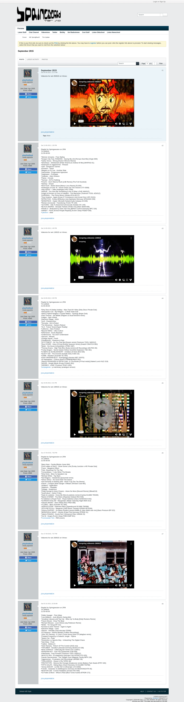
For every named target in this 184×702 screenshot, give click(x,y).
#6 (162, 453)
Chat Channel (34, 32)
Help (142, 691)
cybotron (45, 212)
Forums (21, 28)
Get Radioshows (74, 32)
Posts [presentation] (21, 59)
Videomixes (45, 32)
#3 (162, 228)
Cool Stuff (85, 32)
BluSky (62, 32)
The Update (45, 37)
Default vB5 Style (26, 691)
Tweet (28, 97)
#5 (162, 383)
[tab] (21, 59)
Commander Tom (48, 518)
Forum (24, 37)
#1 (162, 70)
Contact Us (151, 691)
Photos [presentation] (45, 59)
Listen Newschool (113, 32)
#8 (162, 604)
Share (28, 94)
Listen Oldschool (98, 32)
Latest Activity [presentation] (33, 59)
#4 (162, 298)
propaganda (46, 367)
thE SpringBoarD (34, 37)
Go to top (162, 691)
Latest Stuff (22, 32)
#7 (162, 534)
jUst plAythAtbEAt (47, 132)
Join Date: (24, 89)
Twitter (54, 32)
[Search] (150, 14)
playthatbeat (27, 80)
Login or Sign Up (160, 2)
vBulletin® (155, 698)
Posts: (25, 90)
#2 (162, 145)
